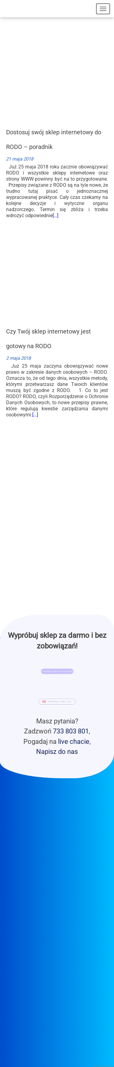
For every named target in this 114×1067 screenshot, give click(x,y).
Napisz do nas (57, 751)
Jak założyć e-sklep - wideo (59, 702)
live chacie (73, 741)
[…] (55, 215)
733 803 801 (71, 731)
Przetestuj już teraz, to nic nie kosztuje (57, 671)
